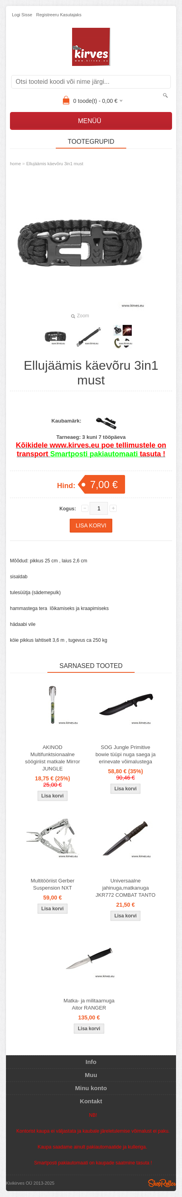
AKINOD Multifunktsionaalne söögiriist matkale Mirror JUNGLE (52, 758)
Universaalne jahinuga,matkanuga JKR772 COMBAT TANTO (126, 888)
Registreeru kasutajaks (59, 14)
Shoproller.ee (162, 1183)
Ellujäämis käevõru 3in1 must (54, 163)
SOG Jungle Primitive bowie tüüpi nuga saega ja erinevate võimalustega (126, 754)
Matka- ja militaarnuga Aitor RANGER (89, 1004)
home (15, 163)
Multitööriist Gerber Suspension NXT (52, 884)
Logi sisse (22, 14)
